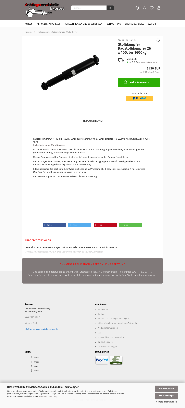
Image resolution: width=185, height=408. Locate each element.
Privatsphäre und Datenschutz (111, 337)
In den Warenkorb (136, 82)
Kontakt (101, 314)
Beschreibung (92, 120)
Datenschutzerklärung (48, 396)
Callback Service (105, 342)
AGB (99, 333)
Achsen (29, 24)
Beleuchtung (114, 24)
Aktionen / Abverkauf (48, 24)
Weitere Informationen (166, 402)
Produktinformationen (108, 328)
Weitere (152, 24)
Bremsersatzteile (134, 24)
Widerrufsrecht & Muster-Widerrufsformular (118, 323)
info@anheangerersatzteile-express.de (41, 329)
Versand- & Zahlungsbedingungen (113, 319)
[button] (54, 225)
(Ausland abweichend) (149, 62)
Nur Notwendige (166, 395)
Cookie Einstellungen (107, 346)
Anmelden (98, 251)
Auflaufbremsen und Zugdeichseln (83, 24)
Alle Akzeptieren (166, 388)
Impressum (103, 309)
